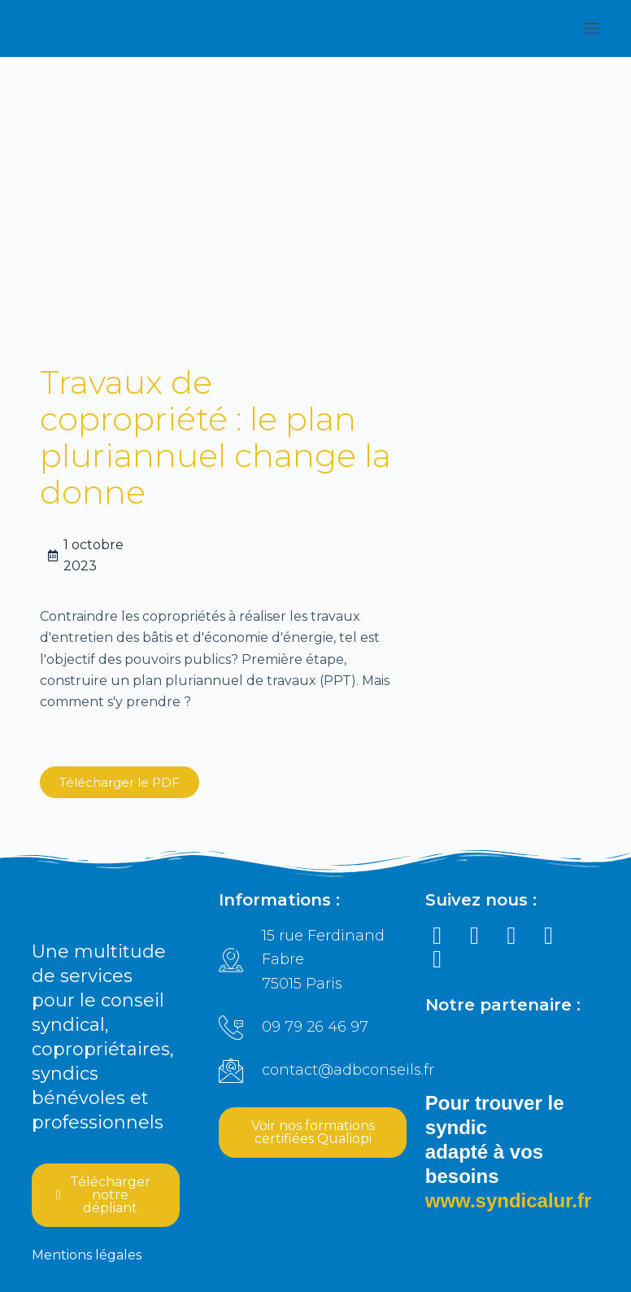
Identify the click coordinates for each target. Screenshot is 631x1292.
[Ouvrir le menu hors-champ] (592, 28)
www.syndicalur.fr (508, 1201)
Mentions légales (86, 1255)
